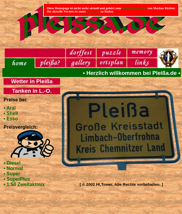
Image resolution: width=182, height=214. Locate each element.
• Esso (11, 118)
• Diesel (12, 163)
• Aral (10, 108)
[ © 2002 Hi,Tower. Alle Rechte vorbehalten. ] (121, 184)
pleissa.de (93, 11)
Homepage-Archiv (134, 8)
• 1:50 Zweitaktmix (24, 184)
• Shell (11, 113)
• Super (12, 173)
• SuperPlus (17, 179)
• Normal (13, 168)
